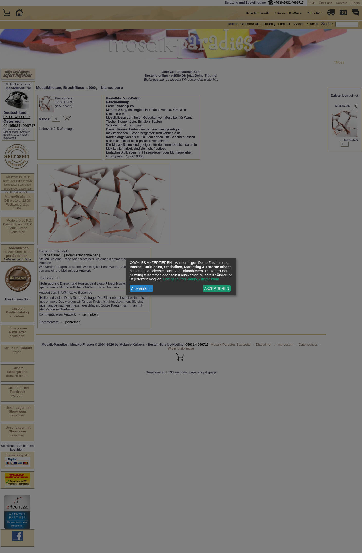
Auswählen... (141, 288)
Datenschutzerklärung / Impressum (191, 279)
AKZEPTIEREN (216, 288)
